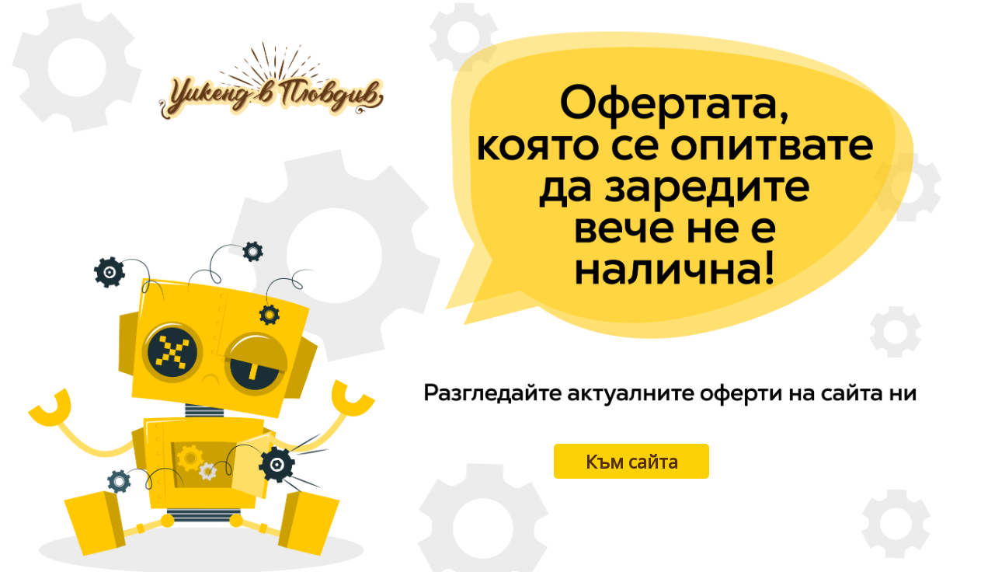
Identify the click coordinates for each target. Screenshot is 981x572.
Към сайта (632, 461)
